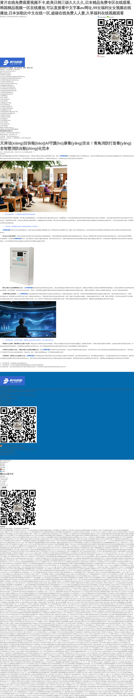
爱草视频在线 (108, 551)
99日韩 (85, 676)
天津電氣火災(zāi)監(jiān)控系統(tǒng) (10, 78)
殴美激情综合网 (81, 658)
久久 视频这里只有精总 (69, 535)
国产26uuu (90, 628)
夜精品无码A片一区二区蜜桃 (46, 656)
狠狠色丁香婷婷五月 (22, 563)
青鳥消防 (9, 453)
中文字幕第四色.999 (67, 692)
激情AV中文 (26, 635)
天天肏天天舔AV (27, 555)
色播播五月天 (57, 695)
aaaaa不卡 (58, 690)
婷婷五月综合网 (33, 656)
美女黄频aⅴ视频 (54, 542)
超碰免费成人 (68, 572)
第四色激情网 (85, 558)
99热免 (45, 637)
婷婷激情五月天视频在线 (75, 632)
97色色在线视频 (61, 660)
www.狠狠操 (113, 642)
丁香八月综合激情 (8, 535)
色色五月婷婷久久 (119, 576)
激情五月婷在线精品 (13, 630)
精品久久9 (124, 544)
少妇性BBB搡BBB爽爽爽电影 (64, 678)
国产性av (35, 595)
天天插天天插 (83, 607)
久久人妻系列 (51, 667)
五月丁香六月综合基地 (48, 590)
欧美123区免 (109, 544)
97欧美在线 (43, 572)
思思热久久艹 (93, 567)
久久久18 (18, 593)
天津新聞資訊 (4, 96)
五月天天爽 (33, 537)
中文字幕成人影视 (127, 648)
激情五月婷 (121, 688)
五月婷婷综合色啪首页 (18, 553)
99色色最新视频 (24, 623)
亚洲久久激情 (126, 641)
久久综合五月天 (4, 572)
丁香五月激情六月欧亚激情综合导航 (89, 686)
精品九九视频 (19, 555)
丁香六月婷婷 (86, 679)
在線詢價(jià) (102, 17)
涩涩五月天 (122, 579)
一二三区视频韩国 (111, 667)
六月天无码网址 (91, 621)
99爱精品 (8, 574)
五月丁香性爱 (63, 679)
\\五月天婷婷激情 (27, 641)
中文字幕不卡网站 (8, 623)
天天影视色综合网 (35, 681)
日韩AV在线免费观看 (97, 641)
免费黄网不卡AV (100, 577)
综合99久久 (50, 616)
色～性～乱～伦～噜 (84, 662)
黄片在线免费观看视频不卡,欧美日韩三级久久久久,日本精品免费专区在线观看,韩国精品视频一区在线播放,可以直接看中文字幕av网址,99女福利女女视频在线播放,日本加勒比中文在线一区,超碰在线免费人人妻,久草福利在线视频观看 (65, 7)
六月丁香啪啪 (38, 621)
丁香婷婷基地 (43, 604)
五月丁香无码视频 (35, 577)
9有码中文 (20, 632)
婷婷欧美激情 (59, 667)
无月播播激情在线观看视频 (14, 635)
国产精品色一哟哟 (96, 546)
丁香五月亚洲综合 (11, 590)
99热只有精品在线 (28, 611)
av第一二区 (78, 597)
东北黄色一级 (53, 602)
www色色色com (16, 581)
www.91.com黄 (101, 651)
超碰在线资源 (112, 656)
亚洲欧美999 (64, 635)
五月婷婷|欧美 (61, 609)
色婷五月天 (15, 537)
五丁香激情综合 (117, 539)
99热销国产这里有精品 (115, 655)
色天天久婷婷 (122, 591)
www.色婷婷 (53, 669)
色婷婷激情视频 (22, 588)
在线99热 (40, 567)
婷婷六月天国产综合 (12, 598)
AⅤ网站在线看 (45, 597)
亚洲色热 (81, 678)
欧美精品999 (27, 612)
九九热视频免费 (24, 616)
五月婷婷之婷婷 (106, 692)
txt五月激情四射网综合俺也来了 (87, 534)
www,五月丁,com (17, 611)
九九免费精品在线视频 (13, 663)
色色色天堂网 (117, 637)
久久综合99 (16, 685)
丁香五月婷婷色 (96, 644)
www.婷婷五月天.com (48, 653)
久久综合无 (84, 628)
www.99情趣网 (62, 602)
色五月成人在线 (31, 625)
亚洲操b (51, 574)
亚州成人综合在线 (95, 595)
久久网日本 (114, 669)
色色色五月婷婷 (30, 576)
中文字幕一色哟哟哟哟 (48, 621)
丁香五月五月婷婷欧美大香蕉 (17, 662)
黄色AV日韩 (35, 669)
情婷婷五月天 (14, 542)
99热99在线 (56, 563)
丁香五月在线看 (52, 618)
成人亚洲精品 (5, 678)
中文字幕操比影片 (76, 595)
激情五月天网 (59, 639)
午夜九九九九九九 (83, 634)
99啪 (101, 686)
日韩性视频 (46, 570)
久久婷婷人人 (52, 693)
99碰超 (2, 649)
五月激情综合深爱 (14, 644)
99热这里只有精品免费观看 (16, 577)
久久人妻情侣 (96, 683)
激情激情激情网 (109, 605)
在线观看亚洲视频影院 (109, 663)
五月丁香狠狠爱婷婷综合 (20, 692)
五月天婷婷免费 (102, 614)
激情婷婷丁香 (89, 660)
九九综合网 (111, 614)
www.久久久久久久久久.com (99, 690)
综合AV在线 (124, 535)
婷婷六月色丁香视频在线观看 (41, 688)
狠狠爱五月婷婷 (125, 551)
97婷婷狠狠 (39, 692)
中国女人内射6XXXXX (51, 685)
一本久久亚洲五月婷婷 (23, 627)
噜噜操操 (24, 625)
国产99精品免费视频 (27, 581)
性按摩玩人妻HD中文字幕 (96, 604)
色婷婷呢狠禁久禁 (72, 586)
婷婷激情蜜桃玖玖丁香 (35, 651)
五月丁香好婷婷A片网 (70, 549)
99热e (38, 625)
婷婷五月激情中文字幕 (73, 628)
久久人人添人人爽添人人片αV (53, 641)
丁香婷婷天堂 (68, 653)
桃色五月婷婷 (120, 595)
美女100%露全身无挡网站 (67, 681)
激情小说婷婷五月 (119, 558)
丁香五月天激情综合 (83, 579)
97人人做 (74, 612)
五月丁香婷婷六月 (121, 630)
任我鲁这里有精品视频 (60, 539)
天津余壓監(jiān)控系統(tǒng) (8, 89)
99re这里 (79, 541)
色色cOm (105, 620)
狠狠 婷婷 (82, 660)
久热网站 (119, 653)
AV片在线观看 (79, 630)
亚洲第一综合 (20, 567)
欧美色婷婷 (97, 660)
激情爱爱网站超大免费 (66, 563)
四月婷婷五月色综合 (81, 600)
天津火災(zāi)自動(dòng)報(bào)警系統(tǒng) (12, 76)
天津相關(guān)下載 (5, 110)
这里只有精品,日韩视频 (8, 593)
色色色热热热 (111, 690)
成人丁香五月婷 (123, 581)
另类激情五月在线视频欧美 (37, 541)
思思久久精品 (62, 604)
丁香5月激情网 (108, 649)
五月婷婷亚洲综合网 (122, 562)
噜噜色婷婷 (70, 607)
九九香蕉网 (49, 600)
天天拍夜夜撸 (91, 539)
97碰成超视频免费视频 (56, 560)
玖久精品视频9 (49, 537)
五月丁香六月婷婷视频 (67, 663)
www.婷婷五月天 (46, 586)
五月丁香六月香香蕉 (49, 690)
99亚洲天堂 (9, 595)
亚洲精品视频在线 (12, 642)
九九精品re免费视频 (36, 674)
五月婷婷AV (22, 679)
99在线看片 (86, 681)
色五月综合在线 (112, 635)
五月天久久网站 (56, 642)
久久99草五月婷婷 (36, 586)
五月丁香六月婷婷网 (37, 535)
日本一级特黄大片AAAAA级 (74, 614)
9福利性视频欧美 (15, 678)
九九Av (120, 642)
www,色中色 (16, 534)
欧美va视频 (10, 634)
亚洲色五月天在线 (19, 614)
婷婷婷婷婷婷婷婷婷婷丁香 (92, 695)
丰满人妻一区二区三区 (6, 641)
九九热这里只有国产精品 (91, 630)
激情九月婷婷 (125, 534)
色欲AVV (92, 583)
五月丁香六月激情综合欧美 (20, 539)
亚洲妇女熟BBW (101, 593)
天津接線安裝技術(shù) (6, 94)
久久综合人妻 (99, 676)
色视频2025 (23, 607)
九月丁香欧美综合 (73, 534)
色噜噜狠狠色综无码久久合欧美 (93, 678)
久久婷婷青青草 (112, 567)
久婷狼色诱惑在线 (42, 627)
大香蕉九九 (18, 602)
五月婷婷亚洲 (15, 574)
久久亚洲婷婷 (36, 618)
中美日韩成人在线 (35, 635)
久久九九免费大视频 (100, 598)
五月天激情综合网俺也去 (28, 593)
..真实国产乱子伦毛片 (73, 660)
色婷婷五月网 (95, 544)
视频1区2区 (58, 625)
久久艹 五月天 (107, 641)
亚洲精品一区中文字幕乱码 (11, 628)
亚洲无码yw (91, 676)
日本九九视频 (110, 576)
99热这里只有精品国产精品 (9, 660)
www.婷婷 (103, 683)
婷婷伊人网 (49, 541)
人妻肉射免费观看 (59, 544)
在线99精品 (86, 535)
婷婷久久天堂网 (58, 558)
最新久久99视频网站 (92, 658)
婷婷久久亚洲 (60, 569)
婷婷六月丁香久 (69, 620)
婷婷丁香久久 (102, 558)
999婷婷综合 (54, 679)
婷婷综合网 (102, 579)
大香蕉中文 (6, 570)
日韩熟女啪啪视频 (14, 656)
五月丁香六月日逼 (26, 686)
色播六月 (83, 621)
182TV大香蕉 (14, 532)
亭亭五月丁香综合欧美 (88, 572)
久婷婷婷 (117, 616)
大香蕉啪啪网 (78, 656)
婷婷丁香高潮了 (108, 637)
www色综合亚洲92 (119, 665)
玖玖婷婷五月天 (15, 607)
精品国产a (8, 537)
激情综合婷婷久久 (94, 667)
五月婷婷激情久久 (69, 558)
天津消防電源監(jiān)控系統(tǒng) (9, 80)
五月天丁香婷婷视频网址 (45, 628)
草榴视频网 (28, 569)
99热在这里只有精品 (69, 591)
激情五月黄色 (118, 605)
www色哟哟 (108, 611)
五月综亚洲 (66, 598)
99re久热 (108, 623)
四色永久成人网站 (103, 567)
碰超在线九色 (105, 556)
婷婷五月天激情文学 (90, 562)
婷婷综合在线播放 (73, 537)
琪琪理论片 (60, 669)
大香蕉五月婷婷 (107, 583)
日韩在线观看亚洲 (51, 556)
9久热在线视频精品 (57, 598)
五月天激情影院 (107, 570)
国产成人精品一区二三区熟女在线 (71, 690)
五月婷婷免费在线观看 (67, 656)
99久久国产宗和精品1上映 (68, 658)
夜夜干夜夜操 (33, 623)
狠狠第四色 (30, 588)
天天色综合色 (84, 604)
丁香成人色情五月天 (58, 562)
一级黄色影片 (107, 662)
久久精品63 (12, 639)
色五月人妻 (125, 653)
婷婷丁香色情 (36, 679)
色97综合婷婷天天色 (22, 551)
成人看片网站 (36, 544)
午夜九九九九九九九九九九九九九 (121, 660)
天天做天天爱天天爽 (114, 590)
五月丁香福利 (96, 625)
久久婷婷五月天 (12, 621)
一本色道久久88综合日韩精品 (21, 649)
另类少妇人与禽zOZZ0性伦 (64, 567)
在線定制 (101, 56)
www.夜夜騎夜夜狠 (55, 692)
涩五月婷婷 (113, 595)
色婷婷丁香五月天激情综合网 (104, 539)
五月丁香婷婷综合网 (44, 534)
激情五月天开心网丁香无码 (107, 563)
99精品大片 (32, 548)
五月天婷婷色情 (40, 593)
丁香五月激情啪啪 (5, 693)
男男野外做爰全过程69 (85, 644)
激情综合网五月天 (98, 542)
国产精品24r (58, 593)
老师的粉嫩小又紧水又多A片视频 (17, 671)
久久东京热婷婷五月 (38, 641)
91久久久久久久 (78, 676)
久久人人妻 (50, 611)
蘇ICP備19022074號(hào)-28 (8, 451)
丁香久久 (16, 560)
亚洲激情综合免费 (24, 537)
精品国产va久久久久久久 (98, 553)
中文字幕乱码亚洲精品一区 (24, 639)
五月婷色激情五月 (93, 627)
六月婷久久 (33, 627)
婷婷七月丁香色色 (122, 586)
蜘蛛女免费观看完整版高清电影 (50, 579)
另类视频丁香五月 (101, 621)
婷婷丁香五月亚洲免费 (17, 618)
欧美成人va (28, 658)
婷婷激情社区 (37, 579)
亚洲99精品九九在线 (15, 625)
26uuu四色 (69, 590)
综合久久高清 (75, 556)
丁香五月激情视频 (12, 676)
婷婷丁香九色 (6, 569)
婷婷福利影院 (46, 548)
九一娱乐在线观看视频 (29, 584)
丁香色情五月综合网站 (32, 583)
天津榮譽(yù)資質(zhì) (6, 106)
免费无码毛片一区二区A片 (119, 679)
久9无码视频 (57, 532)
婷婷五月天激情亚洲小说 (95, 672)
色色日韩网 (119, 686)
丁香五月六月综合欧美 (101, 572)
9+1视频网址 (115, 565)
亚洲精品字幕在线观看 (40, 611)
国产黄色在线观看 (87, 625)
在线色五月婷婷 (22, 676)
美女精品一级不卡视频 (107, 588)
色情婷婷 (102, 544)
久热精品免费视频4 (19, 695)
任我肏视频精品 (79, 663)
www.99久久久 (29, 579)
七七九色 (27, 695)
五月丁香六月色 (57, 541)
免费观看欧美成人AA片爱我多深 (41, 612)
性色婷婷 (122, 616)
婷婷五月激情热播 (85, 641)
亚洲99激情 (46, 560)
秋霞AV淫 (13, 556)
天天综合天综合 (65, 642)
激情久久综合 (70, 683)
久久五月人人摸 (84, 653)
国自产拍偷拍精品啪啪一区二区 (17, 576)
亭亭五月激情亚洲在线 (30, 546)
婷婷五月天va (33, 616)
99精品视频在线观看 (114, 572)
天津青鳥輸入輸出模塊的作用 (15, 363)
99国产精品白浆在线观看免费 (59, 553)
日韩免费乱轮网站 (110, 630)
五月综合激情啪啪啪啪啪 (25, 595)
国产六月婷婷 (100, 597)
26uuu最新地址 (4, 644)
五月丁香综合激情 (115, 597)
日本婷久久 (33, 683)
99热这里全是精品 (86, 553)
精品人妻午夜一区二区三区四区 (20, 600)
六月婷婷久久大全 (88, 542)
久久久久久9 (83, 627)
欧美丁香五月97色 (108, 672)
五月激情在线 (78, 683)
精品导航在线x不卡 (71, 672)
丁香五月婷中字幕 (59, 546)
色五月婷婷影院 (106, 548)
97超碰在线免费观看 (63, 665)
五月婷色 (49, 662)
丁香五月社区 (41, 546)
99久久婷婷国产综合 (75, 665)
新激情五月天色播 (17, 544)
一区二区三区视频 (35, 572)
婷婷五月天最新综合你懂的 (76, 695)
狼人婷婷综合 (57, 600)
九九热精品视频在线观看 (112, 537)
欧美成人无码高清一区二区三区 (88, 532)
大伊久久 (103, 648)
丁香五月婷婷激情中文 (48, 651)
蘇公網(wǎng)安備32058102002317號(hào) (13, 446)
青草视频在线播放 (78, 651)
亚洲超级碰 (40, 690)
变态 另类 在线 (34, 642)
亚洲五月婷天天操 (91, 688)
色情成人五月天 (75, 576)
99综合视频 (46, 692)
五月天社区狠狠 (111, 574)
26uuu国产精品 (116, 535)
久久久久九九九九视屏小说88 (33, 553)
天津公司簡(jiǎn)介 (5, 104)
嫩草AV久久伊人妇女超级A (54, 649)
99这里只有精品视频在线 (61, 537)
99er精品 (85, 646)
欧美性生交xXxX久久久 (117, 569)
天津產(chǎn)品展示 (5, 75)
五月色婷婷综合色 (44, 671)
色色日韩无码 (69, 569)
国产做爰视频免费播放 (38, 542)
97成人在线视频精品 (47, 695)
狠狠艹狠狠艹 (62, 685)
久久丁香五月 (86, 623)
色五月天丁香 (50, 558)
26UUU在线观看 (81, 605)
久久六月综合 (5, 627)
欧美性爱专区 (65, 616)
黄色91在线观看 (89, 598)
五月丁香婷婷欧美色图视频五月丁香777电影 (90, 565)
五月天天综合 (91, 685)
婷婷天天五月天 (87, 683)
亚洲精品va (77, 548)
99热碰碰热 (29, 591)
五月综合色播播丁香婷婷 (104, 693)
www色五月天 (84, 560)
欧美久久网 (13, 563)
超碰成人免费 (81, 586)
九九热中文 (104, 656)
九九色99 (85, 614)
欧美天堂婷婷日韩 (76, 555)
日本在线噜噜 (61, 618)
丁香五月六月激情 (126, 623)
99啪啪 (128, 579)
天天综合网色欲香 (115, 541)
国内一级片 (47, 598)
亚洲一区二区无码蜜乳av (93, 648)
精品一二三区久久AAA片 (43, 697)
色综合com (6, 632)
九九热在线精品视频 (112, 658)
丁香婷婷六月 (104, 632)
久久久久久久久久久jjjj (50, 567)
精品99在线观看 (32, 628)
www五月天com (14, 616)
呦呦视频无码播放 (105, 591)
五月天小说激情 (62, 534)
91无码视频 (79, 577)
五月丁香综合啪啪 (53, 604)
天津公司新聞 (4, 97)
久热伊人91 (100, 688)
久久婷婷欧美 (75, 532)
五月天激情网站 (101, 549)
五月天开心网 (15, 549)
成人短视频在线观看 (19, 634)
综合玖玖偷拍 (93, 558)
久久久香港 (89, 537)
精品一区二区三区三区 (90, 651)
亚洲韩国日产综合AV (42, 565)
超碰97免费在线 (125, 632)
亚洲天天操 (115, 611)
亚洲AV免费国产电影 (26, 534)
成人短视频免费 (32, 655)
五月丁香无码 (28, 618)
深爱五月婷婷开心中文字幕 (68, 588)
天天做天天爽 (8, 685)
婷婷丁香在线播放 (52, 672)
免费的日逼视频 (65, 646)
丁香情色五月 (57, 658)
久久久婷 (98, 639)
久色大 (69, 556)
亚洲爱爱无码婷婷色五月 (27, 644)
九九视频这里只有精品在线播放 (114, 577)
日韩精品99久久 (55, 595)
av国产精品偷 (6, 563)
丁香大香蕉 (93, 662)
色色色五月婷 (110, 558)
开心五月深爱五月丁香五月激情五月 (35, 556)
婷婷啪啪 (29, 607)
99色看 (112, 665)
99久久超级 (80, 562)
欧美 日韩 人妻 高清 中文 (69, 605)
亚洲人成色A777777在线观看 (40, 574)
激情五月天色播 (41, 558)
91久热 (15, 558)
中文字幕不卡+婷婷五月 (123, 560)
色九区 (11, 695)
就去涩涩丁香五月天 (18, 658)
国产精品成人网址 (49, 614)
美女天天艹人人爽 (58, 648)
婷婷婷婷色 (112, 686)
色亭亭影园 (62, 634)
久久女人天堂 (107, 565)
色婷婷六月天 (14, 693)
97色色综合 (40, 623)
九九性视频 (52, 632)
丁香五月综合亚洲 (55, 588)
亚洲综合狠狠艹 (87, 570)
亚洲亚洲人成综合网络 (101, 590)
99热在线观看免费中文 (45, 648)
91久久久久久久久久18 (13, 686)
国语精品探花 (122, 583)
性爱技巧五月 (124, 685)
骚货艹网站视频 (77, 623)
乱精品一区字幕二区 (79, 688)
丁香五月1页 (110, 683)
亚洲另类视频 (20, 667)
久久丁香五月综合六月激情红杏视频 (96, 671)
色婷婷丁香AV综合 (15, 690)
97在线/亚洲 (10, 560)
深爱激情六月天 (70, 685)
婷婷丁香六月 (82, 581)
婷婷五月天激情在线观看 (79, 655)
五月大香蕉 (120, 574)
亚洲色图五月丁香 (67, 637)
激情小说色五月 (67, 560)
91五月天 (77, 604)
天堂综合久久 (96, 576)
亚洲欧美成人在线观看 (88, 590)
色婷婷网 (124, 532)
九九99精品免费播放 (59, 574)
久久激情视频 (29, 630)
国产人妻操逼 (52, 581)
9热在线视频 (116, 544)
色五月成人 (103, 574)
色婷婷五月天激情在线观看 (23, 669)
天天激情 (109, 671)
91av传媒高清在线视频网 (48, 625)
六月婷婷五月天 (51, 655)
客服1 (2, 469)
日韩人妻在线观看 (46, 679)
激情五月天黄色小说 (31, 660)
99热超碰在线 (95, 679)
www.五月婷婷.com (71, 574)
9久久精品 (11, 648)
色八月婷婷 (124, 588)
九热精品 (16, 623)
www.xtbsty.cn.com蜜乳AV (61, 611)
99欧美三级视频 (53, 671)
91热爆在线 (32, 551)
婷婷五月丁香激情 (106, 669)
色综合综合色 (37, 630)
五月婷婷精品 (53, 660)
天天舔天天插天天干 (116, 584)
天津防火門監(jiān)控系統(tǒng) (8, 83)
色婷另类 (29, 679)
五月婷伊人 (51, 572)
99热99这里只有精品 (20, 591)
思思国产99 (117, 588)
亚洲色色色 (101, 630)
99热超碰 (8, 553)
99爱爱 (79, 672)
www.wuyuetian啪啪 (49, 678)
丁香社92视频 (4, 577)
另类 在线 (72, 598)
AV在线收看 (57, 616)
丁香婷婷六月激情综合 (117, 676)
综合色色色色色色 (83, 612)
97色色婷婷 (129, 549)
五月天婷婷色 (123, 672)
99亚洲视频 (127, 663)
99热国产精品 (125, 674)
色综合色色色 (25, 597)
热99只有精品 (102, 658)
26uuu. (89, 576)
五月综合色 (43, 634)
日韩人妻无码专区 (20, 583)
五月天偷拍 (7, 600)
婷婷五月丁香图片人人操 (66, 676)
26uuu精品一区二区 (89, 663)
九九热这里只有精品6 (104, 584)
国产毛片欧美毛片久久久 (40, 667)
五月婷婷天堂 (105, 607)
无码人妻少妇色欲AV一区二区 (114, 553)
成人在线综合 (77, 625)
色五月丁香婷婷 (101, 534)
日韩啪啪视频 (115, 692)
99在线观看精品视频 (88, 541)
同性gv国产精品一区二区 (16, 688)
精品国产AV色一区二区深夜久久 (18, 604)
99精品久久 (116, 646)
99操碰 (67, 544)
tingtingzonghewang (23, 558)
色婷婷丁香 (46, 602)
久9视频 (46, 686)
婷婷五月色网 (96, 632)
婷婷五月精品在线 (94, 591)
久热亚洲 (42, 539)
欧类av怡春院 (21, 660)
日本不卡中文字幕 (116, 678)
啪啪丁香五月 (93, 674)
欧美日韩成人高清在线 (47, 544)
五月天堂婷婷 (30, 663)
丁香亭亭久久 (85, 674)
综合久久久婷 (32, 697)
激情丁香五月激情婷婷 (123, 556)
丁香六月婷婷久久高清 (50, 569)
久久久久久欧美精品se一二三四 (24, 648)
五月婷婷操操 (33, 563)
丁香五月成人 (73, 544)
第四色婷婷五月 (86, 690)
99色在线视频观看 (113, 546)
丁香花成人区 (117, 632)
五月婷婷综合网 (14, 570)
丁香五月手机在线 (127, 667)
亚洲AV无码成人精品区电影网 (47, 583)
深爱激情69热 (88, 618)
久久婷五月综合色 (36, 695)
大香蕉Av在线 (24, 549)
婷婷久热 (127, 688)
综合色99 (70, 623)
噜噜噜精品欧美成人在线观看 (80, 667)
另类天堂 (28, 634)
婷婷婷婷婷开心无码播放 (93, 563)
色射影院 (121, 621)
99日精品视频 (7, 549)
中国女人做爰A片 (5, 532)
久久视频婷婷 (19, 546)
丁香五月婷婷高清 (129, 574)
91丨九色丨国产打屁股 (25, 542)
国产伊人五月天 (23, 548)
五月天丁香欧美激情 (44, 595)
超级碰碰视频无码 (109, 542)
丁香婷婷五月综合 (66, 655)
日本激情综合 (25, 572)
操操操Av (10, 697)
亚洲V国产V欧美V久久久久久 (38, 649)
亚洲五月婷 (127, 612)
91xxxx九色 (85, 656)
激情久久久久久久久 (83, 693)
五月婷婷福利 (54, 534)
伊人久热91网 (103, 635)
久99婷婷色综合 (87, 632)
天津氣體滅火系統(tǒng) (6, 85)
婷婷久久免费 (104, 695)
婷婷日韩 (4, 630)
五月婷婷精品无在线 (38, 555)
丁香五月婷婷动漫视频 (63, 576)
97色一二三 (106, 541)
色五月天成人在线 (37, 570)
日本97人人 (33, 558)
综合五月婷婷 (84, 635)
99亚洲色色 (44, 618)
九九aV (49, 607)
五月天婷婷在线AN (32, 671)
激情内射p (109, 534)
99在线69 (36, 648)
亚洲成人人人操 (104, 625)
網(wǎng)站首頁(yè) (5, 73)
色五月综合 (33, 600)
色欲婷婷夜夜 (44, 635)
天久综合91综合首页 (91, 616)
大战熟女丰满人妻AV (60, 614)
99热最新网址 (9, 584)
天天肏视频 (46, 588)
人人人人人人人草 (75, 641)
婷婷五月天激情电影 (37, 569)
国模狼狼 (20, 612)
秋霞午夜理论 (92, 551)
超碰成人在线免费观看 (14, 620)
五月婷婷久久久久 (25, 685)
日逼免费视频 (18, 584)
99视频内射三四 (124, 646)
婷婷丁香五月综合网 (82, 551)
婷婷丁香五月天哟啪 (107, 646)
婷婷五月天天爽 (61, 627)
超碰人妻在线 (20, 556)
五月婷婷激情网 (125, 637)
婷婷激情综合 (96, 669)
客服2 (2, 471)
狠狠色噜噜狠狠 (122, 651)
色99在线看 (80, 544)
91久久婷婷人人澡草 (14, 651)
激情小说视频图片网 (79, 671)
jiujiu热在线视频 (94, 579)
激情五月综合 (4, 621)
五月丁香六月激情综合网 (60, 628)
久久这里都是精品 (127, 605)
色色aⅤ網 (6, 690)
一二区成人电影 (121, 695)
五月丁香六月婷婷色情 (69, 639)
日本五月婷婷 (121, 681)
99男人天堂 (85, 597)
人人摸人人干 (51, 591)
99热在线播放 (38, 588)
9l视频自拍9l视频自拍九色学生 (50, 630)
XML (12, 454)
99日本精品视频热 (8, 605)
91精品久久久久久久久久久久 (55, 549)
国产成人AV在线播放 (88, 555)
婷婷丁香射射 (15, 541)
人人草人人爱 (37, 590)
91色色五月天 (86, 588)
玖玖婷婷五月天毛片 (68, 597)
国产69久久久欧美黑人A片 (72, 546)
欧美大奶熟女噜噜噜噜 (23, 683)
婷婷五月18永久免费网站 (91, 649)
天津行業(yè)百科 (5, 99)
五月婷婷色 (49, 563)
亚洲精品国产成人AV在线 (9, 637)
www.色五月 (113, 602)
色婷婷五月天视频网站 (93, 600)
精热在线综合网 (115, 623)
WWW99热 (5, 656)
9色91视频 (11, 602)
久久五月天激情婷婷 (88, 692)
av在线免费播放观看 (51, 555)
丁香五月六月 (68, 667)
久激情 (47, 542)
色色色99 (50, 637)
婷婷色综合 (113, 556)
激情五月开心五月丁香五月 (93, 586)
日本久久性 (82, 537)
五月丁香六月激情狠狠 (126, 537)
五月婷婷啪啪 (36, 639)
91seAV (109, 653)
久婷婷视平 (65, 593)
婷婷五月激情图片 (85, 569)
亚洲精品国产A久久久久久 (19, 665)
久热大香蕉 (110, 593)
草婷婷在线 (99, 620)
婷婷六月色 (104, 546)
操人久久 (76, 607)
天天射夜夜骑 (12, 646)
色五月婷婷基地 (102, 681)
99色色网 (59, 551)
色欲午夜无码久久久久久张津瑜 (32, 632)
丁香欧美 (2, 669)
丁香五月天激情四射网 (102, 685)
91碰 (1, 632)
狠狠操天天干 (53, 688)
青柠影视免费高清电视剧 (98, 623)
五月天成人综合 (80, 598)
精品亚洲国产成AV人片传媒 (52, 623)
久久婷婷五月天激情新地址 (101, 628)
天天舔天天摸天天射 (25, 570)
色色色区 (78, 588)
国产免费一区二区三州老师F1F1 (119, 609)
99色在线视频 (42, 672)
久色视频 (106, 597)
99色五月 (118, 625)
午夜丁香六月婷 (119, 555)
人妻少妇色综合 (6, 618)
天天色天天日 (98, 541)
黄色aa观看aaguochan (72, 644)
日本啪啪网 (68, 562)
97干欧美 (116, 593)
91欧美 (4, 598)
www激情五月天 (41, 600)
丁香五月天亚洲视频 (112, 621)
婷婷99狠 (26, 577)
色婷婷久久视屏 (101, 581)
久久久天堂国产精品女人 (112, 634)
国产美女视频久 (55, 697)
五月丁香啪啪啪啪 (25, 541)
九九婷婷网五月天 (101, 562)
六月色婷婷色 (33, 605)
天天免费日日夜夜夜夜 (6, 539)
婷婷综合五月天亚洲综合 (37, 685)
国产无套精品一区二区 (55, 565)
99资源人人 (45, 632)
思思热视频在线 (66, 532)
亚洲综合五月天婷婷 (54, 635)
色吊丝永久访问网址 (74, 635)
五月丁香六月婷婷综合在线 (34, 676)
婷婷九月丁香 (69, 651)
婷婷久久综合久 (81, 549)
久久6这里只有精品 (125, 634)
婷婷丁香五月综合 (61, 683)
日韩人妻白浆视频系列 (112, 549)
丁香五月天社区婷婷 (61, 632)
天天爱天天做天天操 (89, 577)
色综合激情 (10, 548)
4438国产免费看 (74, 583)
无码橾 (87, 611)
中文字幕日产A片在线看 (25, 693)
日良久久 (127, 595)
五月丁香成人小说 (112, 598)
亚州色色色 (79, 679)
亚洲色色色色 (20, 646)
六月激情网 (13, 627)
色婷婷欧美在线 (93, 614)
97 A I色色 (31, 549)
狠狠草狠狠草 (59, 591)
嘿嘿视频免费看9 (65, 595)
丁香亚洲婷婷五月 (60, 590)
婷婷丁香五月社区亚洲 (115, 532)
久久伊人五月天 (27, 544)
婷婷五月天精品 (58, 572)
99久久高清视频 (38, 591)
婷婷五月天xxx (4, 546)
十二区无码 (127, 618)
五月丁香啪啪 (102, 653)
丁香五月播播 (8, 534)
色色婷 (16, 605)
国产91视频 (130, 630)
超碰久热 (22, 630)
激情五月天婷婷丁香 (6, 544)
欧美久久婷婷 (24, 628)
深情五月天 (56, 681)
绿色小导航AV (27, 609)
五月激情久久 (68, 669)
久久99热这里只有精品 (45, 642)
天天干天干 (112, 620)
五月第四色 (65, 695)
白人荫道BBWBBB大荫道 (66, 548)
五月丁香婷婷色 (104, 595)
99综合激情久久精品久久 (94, 556)
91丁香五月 (76, 653)
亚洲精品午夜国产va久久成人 (48, 609)
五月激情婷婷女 (56, 577)
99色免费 (119, 667)
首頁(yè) (8, 138)
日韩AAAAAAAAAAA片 (62, 583)
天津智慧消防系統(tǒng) (6, 92)
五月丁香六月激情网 (46, 646)
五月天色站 (16, 562)
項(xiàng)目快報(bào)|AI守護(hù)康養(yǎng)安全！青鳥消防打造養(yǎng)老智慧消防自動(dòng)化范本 (38, 366)
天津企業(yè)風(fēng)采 (6, 108)
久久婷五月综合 (37, 560)
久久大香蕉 (92, 597)
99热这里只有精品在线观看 (57, 570)
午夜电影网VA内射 (104, 609)
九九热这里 (39, 548)
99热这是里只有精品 (94, 646)
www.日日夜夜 (4, 604)
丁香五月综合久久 (91, 549)
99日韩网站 (106, 676)
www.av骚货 (69, 618)
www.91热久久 (79, 649)
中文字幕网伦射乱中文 (90, 593)
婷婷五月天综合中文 (50, 551)
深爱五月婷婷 (8, 649)
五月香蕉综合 (57, 646)
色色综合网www (26, 535)
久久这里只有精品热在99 (93, 655)
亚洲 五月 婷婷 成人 (46, 681)
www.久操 (31, 678)
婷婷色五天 (119, 620)
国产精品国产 (46, 676)
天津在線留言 (4, 118)
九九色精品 (121, 662)
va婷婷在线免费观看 (33, 665)
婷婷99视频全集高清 (106, 600)
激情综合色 (122, 549)
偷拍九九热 (29, 602)
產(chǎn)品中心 (4, 462)
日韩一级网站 (39, 614)
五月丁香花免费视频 (76, 542)
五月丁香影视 (67, 612)
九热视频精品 (85, 595)
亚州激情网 (130, 544)
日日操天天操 (100, 551)
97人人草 (115, 583)
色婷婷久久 (5, 688)
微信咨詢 (115, 36)
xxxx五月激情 (70, 604)
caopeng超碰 (35, 634)
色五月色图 (100, 637)
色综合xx (82, 648)
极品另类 (103, 639)
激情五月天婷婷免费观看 (33, 662)
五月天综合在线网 (35, 597)
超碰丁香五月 (129, 600)
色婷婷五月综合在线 (74, 621)
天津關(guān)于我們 (5, 103)
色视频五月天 (48, 658)
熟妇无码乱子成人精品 (56, 597)
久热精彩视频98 (39, 678)
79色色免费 (122, 546)
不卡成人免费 (17, 535)
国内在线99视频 (49, 593)
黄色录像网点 (57, 637)
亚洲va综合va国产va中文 (41, 581)
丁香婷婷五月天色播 (81, 539)
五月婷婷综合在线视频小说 (67, 630)
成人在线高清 (94, 642)
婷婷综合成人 (5, 616)
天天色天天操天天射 (112, 581)
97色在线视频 (67, 555)
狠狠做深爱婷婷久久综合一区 (80, 567)
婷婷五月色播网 (66, 686)
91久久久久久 (116, 570)
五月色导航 (26, 681)
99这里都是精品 (17, 641)
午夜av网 (24, 620)
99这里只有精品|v (23, 605)
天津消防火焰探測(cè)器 (7, 82)
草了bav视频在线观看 (69, 649)
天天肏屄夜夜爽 (52, 627)
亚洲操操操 (84, 548)
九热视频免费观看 (85, 546)
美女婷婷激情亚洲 (44, 669)
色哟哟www (65, 641)
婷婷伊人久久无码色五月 (36, 637)
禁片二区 (116, 672)
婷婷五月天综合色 (87, 669)
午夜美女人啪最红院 (33, 604)
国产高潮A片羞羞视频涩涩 (68, 577)
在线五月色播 (112, 695)
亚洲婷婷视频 (61, 672)
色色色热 (33, 686)
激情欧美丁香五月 (47, 562)
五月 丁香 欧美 (57, 605)
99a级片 (101, 649)
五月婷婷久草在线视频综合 (72, 584)
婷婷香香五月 (54, 612)
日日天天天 (9, 562)
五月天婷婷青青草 (78, 618)
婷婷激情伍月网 (108, 604)
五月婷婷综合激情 (30, 598)
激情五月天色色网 (111, 560)
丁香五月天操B (12, 667)
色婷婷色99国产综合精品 (66, 671)
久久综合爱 (63, 586)
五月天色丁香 (39, 576)
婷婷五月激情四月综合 (112, 579)
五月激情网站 (7, 541)
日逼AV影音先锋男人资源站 (77, 611)
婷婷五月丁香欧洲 (63, 674)
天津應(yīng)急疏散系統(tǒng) (8, 90)
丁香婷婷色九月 (98, 555)
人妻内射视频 (10, 555)
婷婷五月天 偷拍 (68, 648)
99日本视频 (83, 576)
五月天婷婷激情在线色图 (116, 612)
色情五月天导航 (40, 551)
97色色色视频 (47, 535)
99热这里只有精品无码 (70, 693)
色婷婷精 (74, 562)
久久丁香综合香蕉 (46, 577)
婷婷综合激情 (116, 534)
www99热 (54, 665)
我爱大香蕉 (79, 535)
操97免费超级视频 (49, 644)
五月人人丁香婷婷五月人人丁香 (124, 542)
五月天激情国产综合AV (6, 692)
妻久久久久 (6, 565)
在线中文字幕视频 (106, 660)
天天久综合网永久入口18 (76, 593)
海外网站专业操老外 (23, 642)
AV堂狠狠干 (8, 581)
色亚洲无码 (128, 662)
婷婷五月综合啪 (73, 609)
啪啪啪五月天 (78, 681)
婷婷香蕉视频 (41, 683)
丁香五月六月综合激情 (26, 560)
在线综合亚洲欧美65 (45, 665)
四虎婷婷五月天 (37, 653)
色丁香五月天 (120, 663)
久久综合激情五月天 (74, 553)
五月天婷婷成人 (93, 653)
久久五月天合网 (41, 616)
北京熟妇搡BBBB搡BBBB (27, 562)
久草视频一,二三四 (43, 660)
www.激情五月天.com (77, 646)
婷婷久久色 (64, 623)
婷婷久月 (123, 590)
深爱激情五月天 (124, 593)
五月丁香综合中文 (103, 532)
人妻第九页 (127, 555)
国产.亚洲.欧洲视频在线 (17, 569)
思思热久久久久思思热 (82, 591)
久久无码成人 (81, 616)
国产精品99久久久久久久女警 (24, 590)
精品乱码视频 (116, 600)
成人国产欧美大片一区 (24, 532)
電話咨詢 (2, 466)
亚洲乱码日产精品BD (105, 679)
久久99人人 (121, 567)
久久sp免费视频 (76, 572)
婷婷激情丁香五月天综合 (117, 628)
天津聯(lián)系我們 (5, 115)
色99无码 (57, 656)
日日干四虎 (98, 692)
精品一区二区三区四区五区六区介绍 (98, 612)
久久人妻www (107, 688)
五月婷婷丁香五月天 (105, 535)
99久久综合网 (95, 609)
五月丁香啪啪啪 (56, 662)
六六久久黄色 (73, 616)
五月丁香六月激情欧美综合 (120, 604)
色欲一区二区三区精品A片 (113, 674)
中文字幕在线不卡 (120, 683)
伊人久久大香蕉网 (5, 607)
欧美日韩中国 (126, 584)
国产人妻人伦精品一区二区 (101, 665)
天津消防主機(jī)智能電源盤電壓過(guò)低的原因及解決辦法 (23, 365)
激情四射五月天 (38, 644)
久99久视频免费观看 (80, 697)
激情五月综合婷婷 (34, 539)
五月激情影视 (58, 686)
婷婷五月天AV (49, 539)
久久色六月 (83, 556)
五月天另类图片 (111, 562)
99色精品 (125, 686)
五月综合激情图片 (127, 639)
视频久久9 (52, 639)
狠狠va (88, 583)
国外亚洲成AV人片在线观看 (70, 565)
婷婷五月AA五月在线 (77, 642)
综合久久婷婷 (35, 609)
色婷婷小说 (75, 686)
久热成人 (102, 667)
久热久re (44, 607)
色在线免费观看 (56, 663)
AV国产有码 (114, 591)
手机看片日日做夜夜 (95, 656)
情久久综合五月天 (114, 685)
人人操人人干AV (77, 590)
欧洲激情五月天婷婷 (18, 674)
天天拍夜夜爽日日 (94, 635)
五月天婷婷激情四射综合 (17, 653)
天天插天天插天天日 (22, 637)
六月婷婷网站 (55, 586)
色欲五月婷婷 (110, 639)
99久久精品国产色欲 (10, 567)
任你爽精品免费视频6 (79, 563)
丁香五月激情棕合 (77, 570)
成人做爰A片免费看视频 (94, 548)
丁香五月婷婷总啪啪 (104, 642)
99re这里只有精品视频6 (20, 697)
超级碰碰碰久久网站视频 (124, 602)
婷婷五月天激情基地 (123, 607)
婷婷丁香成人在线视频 (69, 551)
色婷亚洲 (18, 655)
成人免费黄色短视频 (98, 537)
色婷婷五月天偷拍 (95, 588)
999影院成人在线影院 (72, 634)
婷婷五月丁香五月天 (52, 634)
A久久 (67, 609)
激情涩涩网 (125, 539)
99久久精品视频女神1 (75, 674)
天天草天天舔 (44, 639)
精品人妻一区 (129, 576)
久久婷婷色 (60, 693)
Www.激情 (64, 600)
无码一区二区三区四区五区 (109, 586)
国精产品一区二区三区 (13, 586)
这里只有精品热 (12, 579)
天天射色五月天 (90, 639)
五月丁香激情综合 (109, 555)
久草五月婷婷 (28, 653)
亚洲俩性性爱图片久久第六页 (81, 637)
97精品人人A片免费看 (62, 581)
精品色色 (75, 678)
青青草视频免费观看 (40, 549)
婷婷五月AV (13, 632)
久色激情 (123, 597)
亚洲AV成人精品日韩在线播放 (88, 584)
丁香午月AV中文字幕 (87, 665)
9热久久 (61, 612)
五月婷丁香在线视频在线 (67, 697)
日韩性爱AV (71, 600)
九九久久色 (68, 570)
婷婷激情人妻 (126, 642)
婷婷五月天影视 (91, 620)
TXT (16, 454)
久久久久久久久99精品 (117, 627)
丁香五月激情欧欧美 (15, 572)
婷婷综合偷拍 (24, 678)
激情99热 (27, 674)
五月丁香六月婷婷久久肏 (34, 620)
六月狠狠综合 (4, 602)
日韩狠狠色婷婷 (81, 639)
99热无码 (59, 555)
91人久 (62, 584)
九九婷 (45, 591)
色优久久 (43, 662)
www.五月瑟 (93, 681)
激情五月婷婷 (104, 655)
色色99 (24, 602)
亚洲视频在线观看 (61, 556)
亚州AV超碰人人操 (8, 591)
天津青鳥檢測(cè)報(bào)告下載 (9, 111)
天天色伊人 (76, 648)
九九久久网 (105, 644)
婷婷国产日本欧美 (123, 635)
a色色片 (51, 686)
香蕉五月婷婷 (117, 551)
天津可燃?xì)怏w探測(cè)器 (7, 87)
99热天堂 (34, 567)
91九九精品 (12, 546)
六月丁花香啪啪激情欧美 (92, 574)
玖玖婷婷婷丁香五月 (84, 609)
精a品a (111, 632)
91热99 (123, 600)
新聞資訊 (2, 464)
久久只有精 (11, 681)
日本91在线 (76, 560)
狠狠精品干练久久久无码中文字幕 (100, 569)
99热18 (58, 655)
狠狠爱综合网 (71, 539)
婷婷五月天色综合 (91, 581)
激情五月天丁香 (8, 609)
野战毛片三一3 (117, 648)
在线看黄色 (22, 598)
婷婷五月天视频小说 (80, 620)
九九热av (99, 662)
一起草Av (103, 576)
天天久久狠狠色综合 (81, 685)
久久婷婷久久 (49, 546)
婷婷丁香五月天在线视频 (120, 649)
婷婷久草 (62, 620)
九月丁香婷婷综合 (25, 586)
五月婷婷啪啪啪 (78, 692)
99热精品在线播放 (30, 614)
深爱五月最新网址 (57, 535)
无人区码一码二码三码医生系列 (95, 605)
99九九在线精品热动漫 (12, 679)
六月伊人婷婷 (36, 646)
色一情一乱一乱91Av (127, 570)
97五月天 (112, 625)
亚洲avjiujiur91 (73, 581)
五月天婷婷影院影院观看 (47, 532)
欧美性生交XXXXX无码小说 (26, 621)
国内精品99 (93, 637)
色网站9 (16, 548)
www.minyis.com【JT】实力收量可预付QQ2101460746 (108, 618)
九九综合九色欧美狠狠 (50, 576)
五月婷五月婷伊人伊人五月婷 (18, 565)
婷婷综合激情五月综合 (125, 669)
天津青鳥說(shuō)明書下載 (7, 113)
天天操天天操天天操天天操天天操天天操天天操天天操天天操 (92, 602)
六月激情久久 (32, 692)
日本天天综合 (40, 537)
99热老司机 (28, 567)
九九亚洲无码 (55, 620)
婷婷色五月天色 (31, 565)
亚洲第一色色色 (37, 602)
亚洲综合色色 (28, 667)
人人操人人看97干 (125, 572)
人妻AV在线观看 (111, 681)
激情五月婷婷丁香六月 (71, 579)
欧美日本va (109, 648)
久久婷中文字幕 (46, 620)
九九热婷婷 (91, 560)
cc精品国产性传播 (97, 570)
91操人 (114, 653)
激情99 (62, 579)
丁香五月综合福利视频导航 (65, 688)
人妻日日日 (37, 663)
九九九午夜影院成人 (121, 563)
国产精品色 (101, 616)
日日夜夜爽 (78, 558)
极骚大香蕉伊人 (95, 535)
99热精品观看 (40, 598)
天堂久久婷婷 (93, 634)
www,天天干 (38, 562)
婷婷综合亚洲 (112, 644)
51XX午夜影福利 (127, 620)
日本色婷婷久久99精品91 (97, 611)
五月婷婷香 (21, 579)
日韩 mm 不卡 (71, 602)
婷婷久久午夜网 (41, 655)
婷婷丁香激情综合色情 (94, 607)
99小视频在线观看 (60, 644)
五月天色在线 (4, 576)
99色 (14, 669)
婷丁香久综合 (55, 607)
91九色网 (7, 542)
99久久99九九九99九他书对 (9, 612)
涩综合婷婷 (99, 583)
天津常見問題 (4, 101)
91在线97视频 (122, 598)
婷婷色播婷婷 (35, 532)
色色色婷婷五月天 (65, 542)
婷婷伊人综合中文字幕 (38, 658)
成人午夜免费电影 (117, 693)
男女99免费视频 (40, 584)
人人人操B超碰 (18, 609)
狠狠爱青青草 (41, 563)
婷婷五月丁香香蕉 (7, 658)
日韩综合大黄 (54, 548)
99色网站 (24, 655)
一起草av (35, 534)
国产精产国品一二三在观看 (44, 605)
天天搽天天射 (19, 681)
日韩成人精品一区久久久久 (118, 548)
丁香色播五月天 (46, 553)
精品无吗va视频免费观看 (69, 541)
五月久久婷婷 (106, 678)
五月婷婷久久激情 (68, 625)
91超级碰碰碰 (93, 693)
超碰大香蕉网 (12, 655)
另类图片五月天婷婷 (112, 651)
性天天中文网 (9, 614)
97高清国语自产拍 (100, 560)
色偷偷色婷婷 (81, 574)
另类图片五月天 (27, 688)
